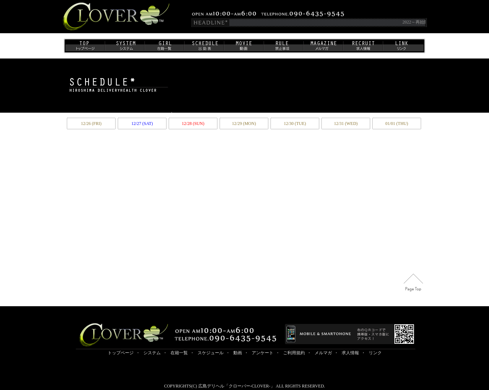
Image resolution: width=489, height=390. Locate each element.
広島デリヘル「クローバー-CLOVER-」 (236, 386)
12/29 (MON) (244, 123)
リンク (403, 48)
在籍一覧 (164, 48)
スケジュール (211, 352)
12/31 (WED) (346, 123)
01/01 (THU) (396, 123)
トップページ (84, 48)
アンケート (262, 352)
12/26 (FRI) (91, 123)
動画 (243, 48)
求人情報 (362, 48)
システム (124, 48)
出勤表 (204, 48)
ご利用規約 (283, 48)
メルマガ (323, 48)
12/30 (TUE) (295, 123)
